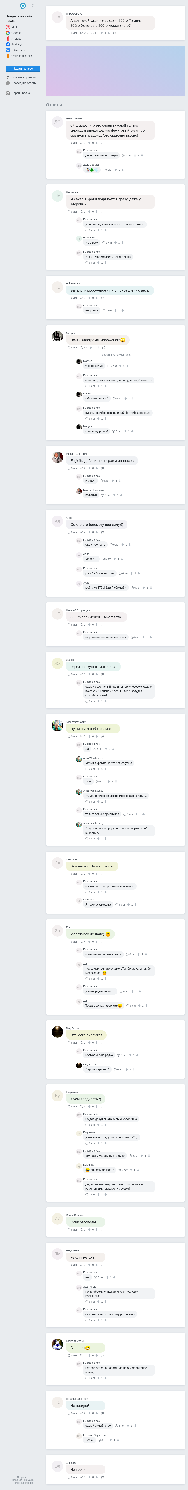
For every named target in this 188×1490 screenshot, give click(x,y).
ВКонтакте (15, 50)
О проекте (23, 1477)
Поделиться (114, 32)
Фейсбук (14, 44)
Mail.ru (13, 27)
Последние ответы (21, 83)
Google (13, 33)
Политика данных (23, 1482)
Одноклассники (19, 56)
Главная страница (21, 77)
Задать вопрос (23, 68)
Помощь (29, 1480)
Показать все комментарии (115, 355)
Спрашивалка (18, 93)
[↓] (108, 33)
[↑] (102, 33)
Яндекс (13, 38)
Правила (17, 1480)
